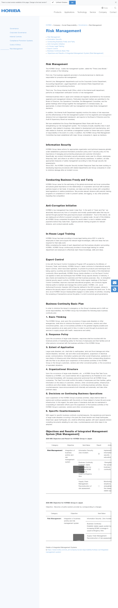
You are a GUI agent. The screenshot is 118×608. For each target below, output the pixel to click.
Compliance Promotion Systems (21, 41)
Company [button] (103, 12)
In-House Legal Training (55, 46)
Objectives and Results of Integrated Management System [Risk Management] (75, 53)
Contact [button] (113, 12)
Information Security (54, 39)
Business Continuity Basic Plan (58, 51)
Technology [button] (82, 12)
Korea (106, 8)
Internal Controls (16, 37)
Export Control (52, 49)
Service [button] (93, 12)
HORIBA (49, 25)
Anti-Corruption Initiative (56, 44)
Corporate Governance (18, 33)
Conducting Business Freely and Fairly (61, 42)
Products (57, 12)
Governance (14, 29)
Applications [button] (69, 12)
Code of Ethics (15, 45)
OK (72, 2)
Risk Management (16, 49)
